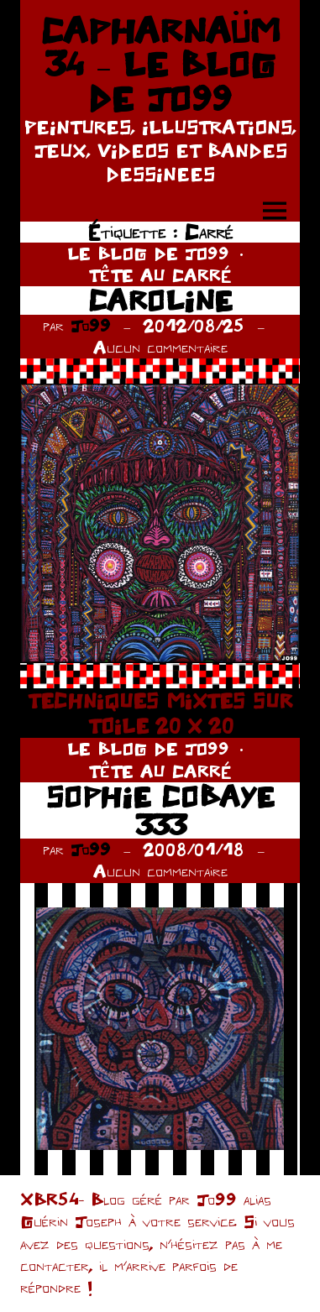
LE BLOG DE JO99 (148, 253)
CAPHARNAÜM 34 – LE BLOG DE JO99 (160, 64)
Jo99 (91, 325)
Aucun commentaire (160, 347)
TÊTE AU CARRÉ (160, 275)
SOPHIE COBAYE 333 (160, 810)
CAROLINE (160, 300)
